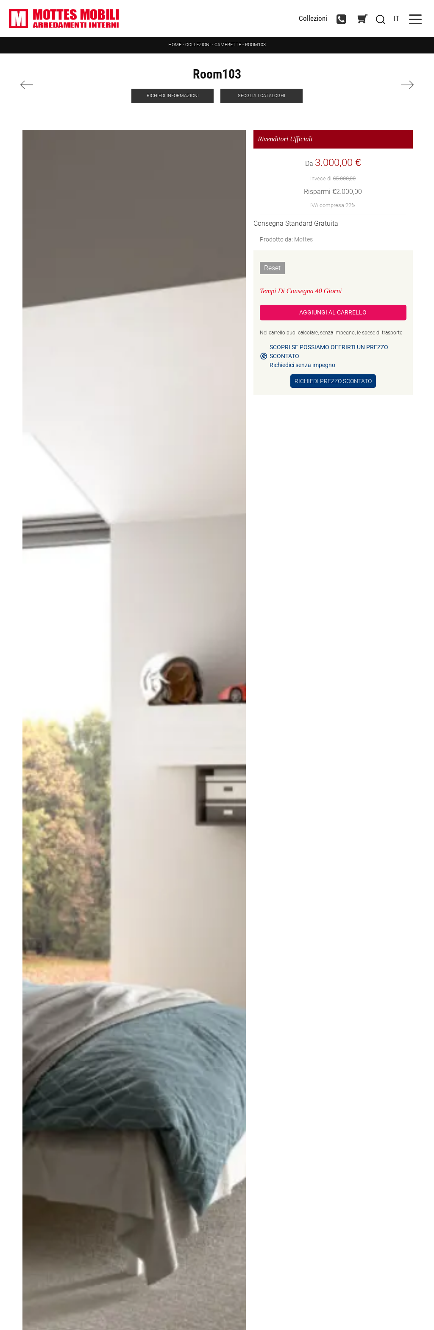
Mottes (303, 239)
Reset (272, 268)
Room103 (255, 45)
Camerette (227, 45)
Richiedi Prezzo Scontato (333, 381)
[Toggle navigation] (415, 18)
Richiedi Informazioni (173, 95)
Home (174, 45)
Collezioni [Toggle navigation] (313, 18)
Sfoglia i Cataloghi (261, 95)
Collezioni (198, 45)
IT (396, 18)
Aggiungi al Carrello (333, 312)
